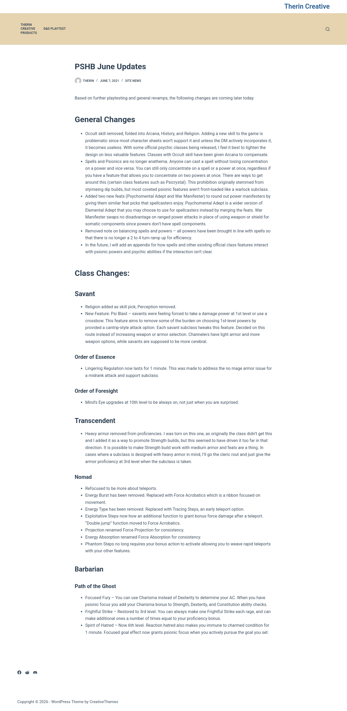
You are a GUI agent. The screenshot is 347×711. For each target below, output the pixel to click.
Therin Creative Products (29, 29)
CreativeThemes (104, 701)
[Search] (328, 29)
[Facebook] (19, 672)
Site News (133, 81)
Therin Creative (307, 6)
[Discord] (35, 672)
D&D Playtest (54, 29)
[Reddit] (27, 672)
